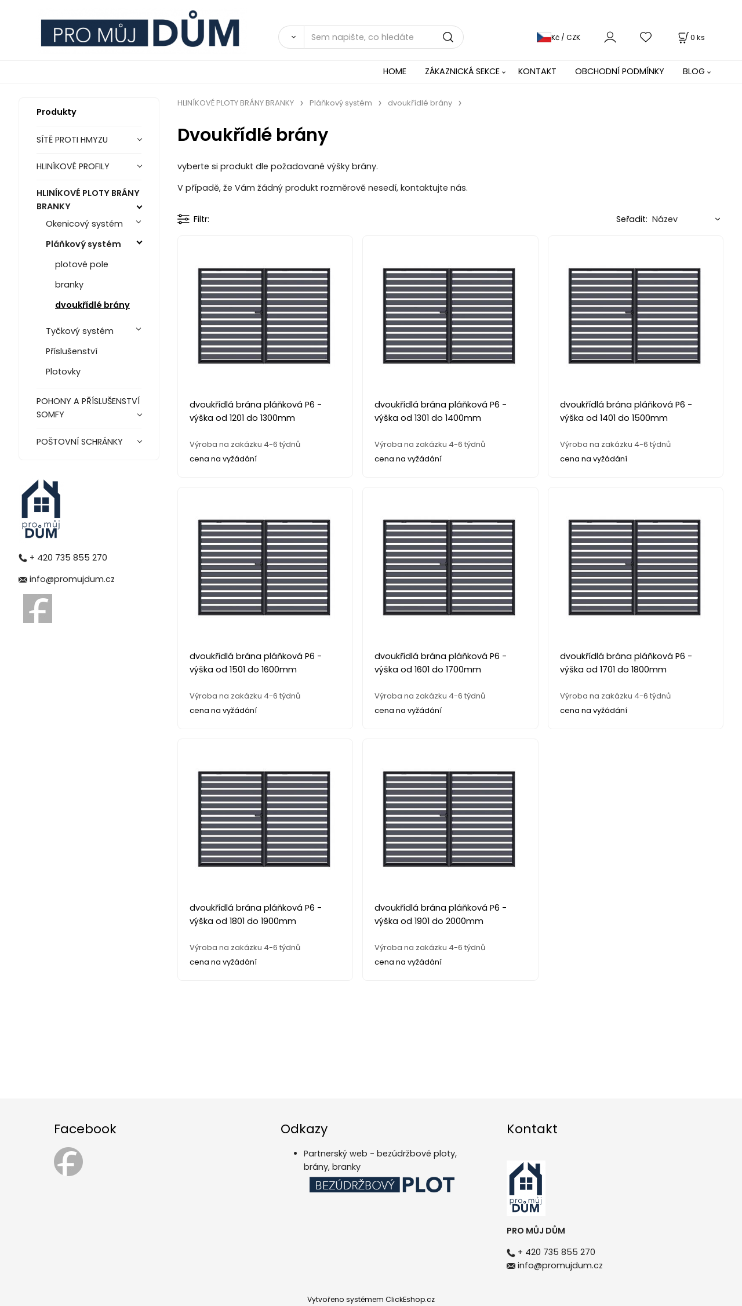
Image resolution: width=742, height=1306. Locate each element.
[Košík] (690, 37)
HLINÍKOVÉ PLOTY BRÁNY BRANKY (88, 199)
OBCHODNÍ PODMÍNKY (619, 71)
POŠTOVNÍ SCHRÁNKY (80, 442)
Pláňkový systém (83, 244)
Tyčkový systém (80, 331)
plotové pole (81, 264)
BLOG (694, 71)
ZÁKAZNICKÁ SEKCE (462, 71)
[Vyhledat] (291, 37)
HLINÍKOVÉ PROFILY (73, 166)
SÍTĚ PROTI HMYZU (72, 139)
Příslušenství (71, 351)
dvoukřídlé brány (92, 305)
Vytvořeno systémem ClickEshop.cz (371, 1299)
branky (69, 284)
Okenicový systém (84, 224)
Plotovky (63, 371)
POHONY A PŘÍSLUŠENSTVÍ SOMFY (88, 407)
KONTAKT (537, 71)
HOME (394, 71)
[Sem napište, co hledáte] (384, 37)
